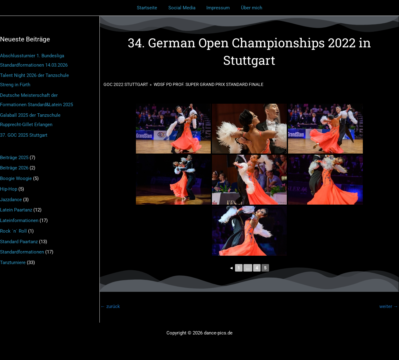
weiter (388, 306)
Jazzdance (11, 199)
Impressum (217, 8)
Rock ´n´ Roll (13, 231)
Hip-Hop (8, 189)
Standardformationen (22, 252)
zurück (110, 306)
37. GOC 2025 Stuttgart (23, 135)
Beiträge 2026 (14, 168)
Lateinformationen (19, 220)
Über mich (249, 8)
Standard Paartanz (19, 241)
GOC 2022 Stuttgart (125, 84)
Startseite (150, 8)
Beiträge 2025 (14, 157)
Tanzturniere (13, 262)
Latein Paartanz (16, 210)
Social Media (182, 8)
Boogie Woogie (16, 178)
